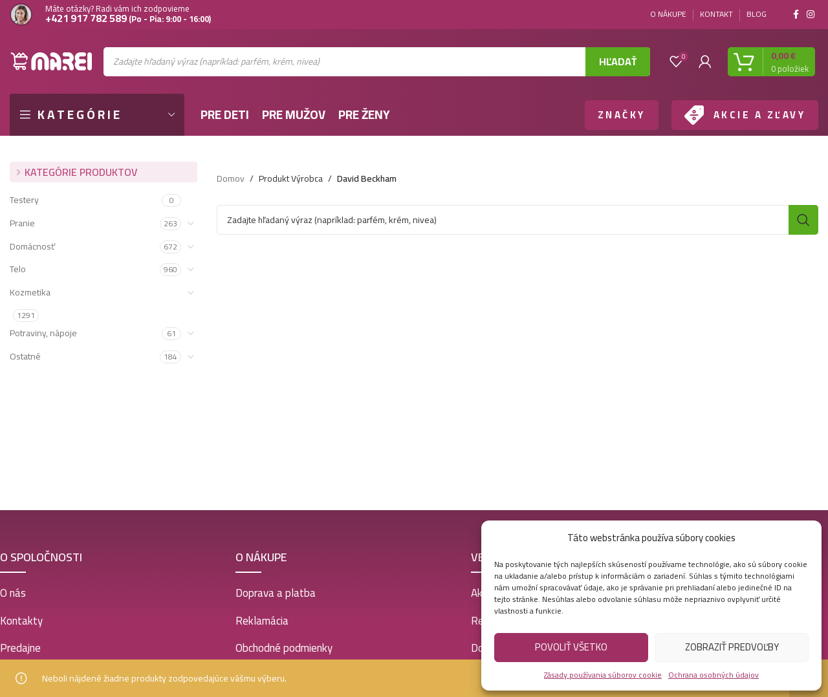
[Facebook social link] (796, 14)
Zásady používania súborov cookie (603, 675)
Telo (18, 269)
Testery (24, 199)
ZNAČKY (622, 114)
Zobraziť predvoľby (732, 647)
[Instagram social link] (810, 14)
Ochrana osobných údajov (713, 675)
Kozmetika (30, 292)
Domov (231, 178)
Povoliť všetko (571, 647)
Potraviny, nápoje (43, 333)
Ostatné (25, 356)
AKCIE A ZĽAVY (760, 114)
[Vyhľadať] (517, 220)
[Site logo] (52, 60)
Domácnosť (32, 246)
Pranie (22, 223)
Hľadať (618, 61)
